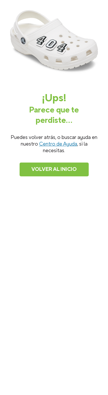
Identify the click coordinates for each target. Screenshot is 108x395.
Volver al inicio (54, 169)
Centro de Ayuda (58, 144)
